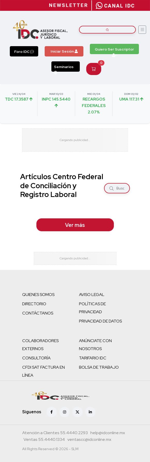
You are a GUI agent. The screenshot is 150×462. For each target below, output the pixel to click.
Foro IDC (24, 51)
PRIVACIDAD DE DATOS (100, 321)
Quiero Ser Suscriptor (114, 50)
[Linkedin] (90, 412)
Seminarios (64, 68)
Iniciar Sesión (64, 51)
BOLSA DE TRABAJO (99, 367)
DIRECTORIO (34, 304)
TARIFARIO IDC (92, 358)
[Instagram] (64, 412)
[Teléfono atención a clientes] (55, 433)
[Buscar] (111, 188)
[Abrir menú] (142, 30)
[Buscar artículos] (107, 30)
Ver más (75, 225)
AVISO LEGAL (91, 294)
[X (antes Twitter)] (77, 412)
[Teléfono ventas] (44, 440)
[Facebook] (51, 412)
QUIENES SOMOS (38, 294)
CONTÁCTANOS (37, 313)
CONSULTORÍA (36, 358)
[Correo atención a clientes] (107, 433)
